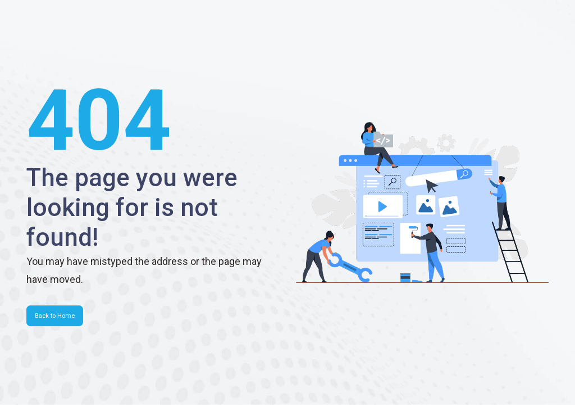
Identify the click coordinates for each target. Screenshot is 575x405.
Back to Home (55, 316)
